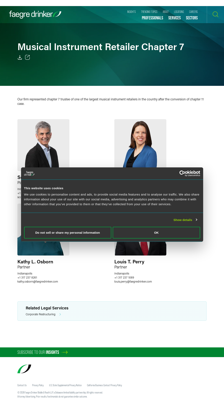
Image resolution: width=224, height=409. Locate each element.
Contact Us (22, 385)
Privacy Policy (38, 385)
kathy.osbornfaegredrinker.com (37, 281)
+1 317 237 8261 (27, 277)
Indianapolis (24, 273)
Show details (182, 219)
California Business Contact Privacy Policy (104, 385)
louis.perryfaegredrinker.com (133, 281)
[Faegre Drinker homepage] (35, 15)
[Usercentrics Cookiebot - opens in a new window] (182, 173)
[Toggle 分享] (27, 57)
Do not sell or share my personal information (67, 232)
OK (156, 232)
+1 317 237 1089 (124, 277)
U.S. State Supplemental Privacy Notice (65, 385)
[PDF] (20, 57)
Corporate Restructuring (43, 314)
